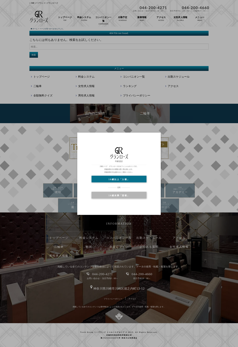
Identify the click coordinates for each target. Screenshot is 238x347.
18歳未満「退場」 (118, 195)
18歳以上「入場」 (118, 179)
